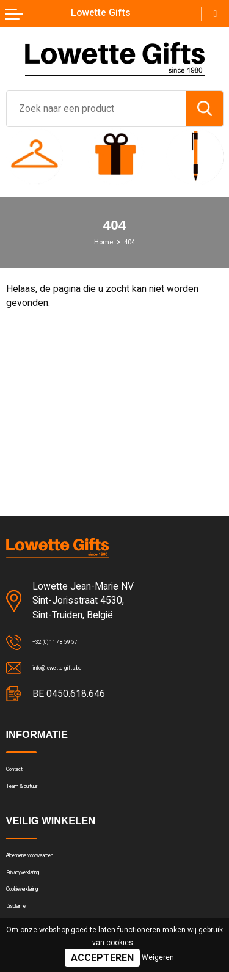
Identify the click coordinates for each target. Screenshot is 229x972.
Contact (22, 775)
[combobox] (96, 108)
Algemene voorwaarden (54, 874)
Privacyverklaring (39, 898)
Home (100, 241)
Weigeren (158, 957)
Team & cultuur (36, 799)
